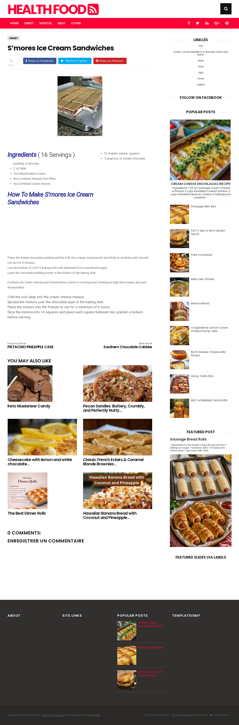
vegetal (201, 84)
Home (14, 23)
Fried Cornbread (201, 255)
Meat (62, 23)
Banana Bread (200, 303)
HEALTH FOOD (52, 9)
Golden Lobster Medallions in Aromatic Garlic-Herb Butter (200, 53)
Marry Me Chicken (203, 279)
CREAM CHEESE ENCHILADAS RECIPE (201, 183)
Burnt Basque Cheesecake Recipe (208, 353)
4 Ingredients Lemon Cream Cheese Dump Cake (209, 329)
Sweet (29, 23)
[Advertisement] (81, 234)
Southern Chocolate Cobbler (123, 346)
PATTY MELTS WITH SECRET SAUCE (208, 232)
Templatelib (93, 715)
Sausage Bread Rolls (188, 439)
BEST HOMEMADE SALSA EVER (209, 400)
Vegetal (45, 23)
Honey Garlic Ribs (202, 376)
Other (76, 23)
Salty (200, 72)
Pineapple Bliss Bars (203, 206)
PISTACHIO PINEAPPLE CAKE (36, 346)
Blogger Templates (53, 715)
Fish (200, 45)
